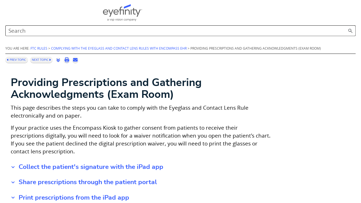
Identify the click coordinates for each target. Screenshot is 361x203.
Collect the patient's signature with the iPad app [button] (163, 159)
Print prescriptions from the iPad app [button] (146, 190)
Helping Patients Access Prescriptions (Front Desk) (46, 140)
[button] (330, 14)
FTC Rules (111, 36)
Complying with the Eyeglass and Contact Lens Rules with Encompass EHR (35, 49)
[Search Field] (278, 14)
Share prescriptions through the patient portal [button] (160, 175)
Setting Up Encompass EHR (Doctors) (47, 110)
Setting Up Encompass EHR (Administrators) (49, 83)
